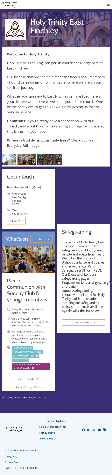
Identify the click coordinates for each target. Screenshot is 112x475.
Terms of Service (13, 462)
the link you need (31, 131)
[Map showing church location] (83, 195)
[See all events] (41, 239)
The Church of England (52, 421)
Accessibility (46, 438)
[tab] (28, 379)
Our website (16, 221)
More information (83, 322)
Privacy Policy (11, 456)
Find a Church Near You (52, 426)
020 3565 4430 (20, 213)
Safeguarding (47, 432)
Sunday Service (19, 112)
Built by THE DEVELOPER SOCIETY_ (21, 468)
